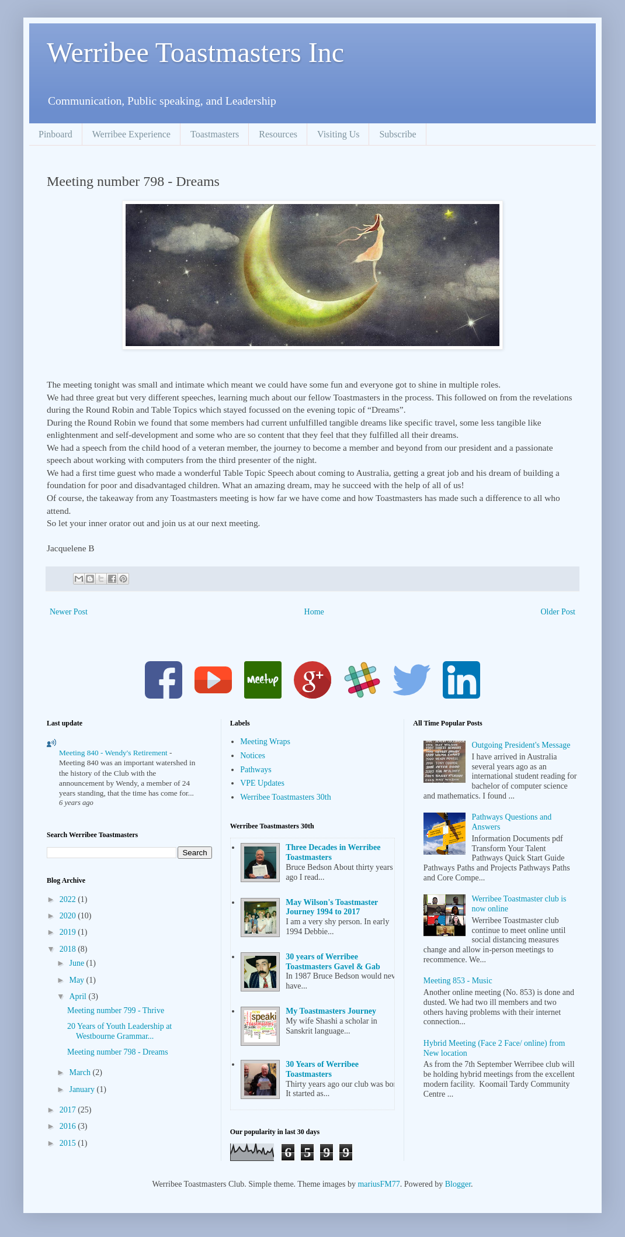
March (80, 1072)
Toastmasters (214, 134)
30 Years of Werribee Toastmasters (322, 1069)
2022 (69, 899)
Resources (278, 134)
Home (314, 611)
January (82, 1089)
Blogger (458, 1184)
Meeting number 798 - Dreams (117, 1052)
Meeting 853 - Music (457, 980)
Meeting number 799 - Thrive (115, 1010)
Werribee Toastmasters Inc (195, 52)
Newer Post (69, 611)
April (78, 996)
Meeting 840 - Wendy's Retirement (114, 752)
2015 (69, 1143)
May (77, 980)
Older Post (558, 611)
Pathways (256, 769)
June (77, 963)
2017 (69, 1109)
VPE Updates (262, 783)
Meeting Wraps (265, 741)
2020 (69, 915)
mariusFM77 (378, 1184)
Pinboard (55, 134)
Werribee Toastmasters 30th (285, 797)
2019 (69, 932)
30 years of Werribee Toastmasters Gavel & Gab (333, 961)
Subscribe (397, 134)
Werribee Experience (131, 134)
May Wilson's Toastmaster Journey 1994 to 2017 (332, 907)
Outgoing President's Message (520, 745)
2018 (69, 949)
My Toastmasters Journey (331, 1011)
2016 (69, 1126)
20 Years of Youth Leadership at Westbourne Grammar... (119, 1031)
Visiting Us (338, 134)
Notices (252, 755)
